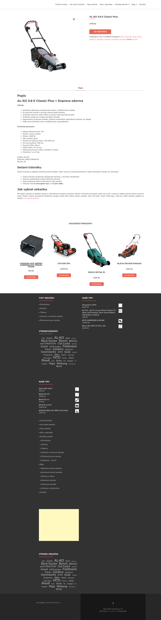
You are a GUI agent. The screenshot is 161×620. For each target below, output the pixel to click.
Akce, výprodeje (106, 4)
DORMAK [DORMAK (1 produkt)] (74, 344)
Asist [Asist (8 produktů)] (68, 338)
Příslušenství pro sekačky (50, 320)
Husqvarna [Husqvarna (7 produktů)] (48, 355)
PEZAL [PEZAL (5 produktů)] (71, 358)
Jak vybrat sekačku (77, 4)
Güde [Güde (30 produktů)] (67, 351)
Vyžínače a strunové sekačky (51, 316)
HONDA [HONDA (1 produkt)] (74, 352)
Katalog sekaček (121, 4)
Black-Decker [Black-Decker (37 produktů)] (49, 340)
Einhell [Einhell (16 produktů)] (44, 346)
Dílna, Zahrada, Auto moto (130, 36)
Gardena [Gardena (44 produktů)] (58, 349)
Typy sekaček (92, 4)
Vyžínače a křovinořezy (50, 488)
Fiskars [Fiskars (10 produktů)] (48, 349)
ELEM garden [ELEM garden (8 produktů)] (55, 346)
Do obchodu (100, 32)
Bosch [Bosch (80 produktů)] (63, 340)
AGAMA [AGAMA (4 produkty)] (49, 338)
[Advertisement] (59, 525)
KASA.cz (92, 39)
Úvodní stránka (61, 4)
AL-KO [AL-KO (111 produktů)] (59, 337)
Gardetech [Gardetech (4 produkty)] (69, 349)
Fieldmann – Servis (48, 460)
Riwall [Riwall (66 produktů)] (46, 360)
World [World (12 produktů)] (59, 366)
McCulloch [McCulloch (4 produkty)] (48, 358)
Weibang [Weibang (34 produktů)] (62, 363)
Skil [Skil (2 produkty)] (64, 361)
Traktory (43, 312)
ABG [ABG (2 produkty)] (43, 338)
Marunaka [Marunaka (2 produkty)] (71, 355)
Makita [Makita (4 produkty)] (63, 355)
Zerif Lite (103, 611)
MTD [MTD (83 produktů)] (56, 357)
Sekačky (100, 39)
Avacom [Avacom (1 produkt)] (74, 338)
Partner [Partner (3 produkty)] (64, 358)
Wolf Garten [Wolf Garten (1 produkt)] (72, 364)
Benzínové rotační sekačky (51, 472)
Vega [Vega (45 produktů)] (52, 363)
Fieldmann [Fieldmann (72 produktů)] (70, 346)
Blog (133, 4)
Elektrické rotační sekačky (51, 468)
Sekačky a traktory (111, 39)
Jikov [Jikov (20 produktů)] (57, 354)
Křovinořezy (45, 304)
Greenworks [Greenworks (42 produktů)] (48, 351)
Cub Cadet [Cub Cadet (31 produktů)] (64, 343)
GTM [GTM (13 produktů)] (60, 352)
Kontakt (142, 4)
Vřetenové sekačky (48, 484)
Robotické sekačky (48, 480)
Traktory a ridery (47, 476)
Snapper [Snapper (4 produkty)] (70, 361)
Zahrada (123, 39)
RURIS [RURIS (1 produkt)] (53, 361)
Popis (80, 88)
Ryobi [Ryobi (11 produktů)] (59, 360)
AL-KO (135, 39)
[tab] (80, 88)
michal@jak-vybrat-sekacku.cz (48, 602)
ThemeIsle (122, 611)
